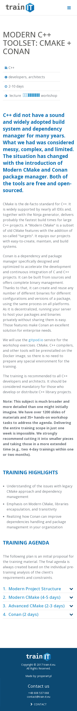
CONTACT (39, 704)
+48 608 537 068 (38, 693)
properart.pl (44, 676)
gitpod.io (35, 340)
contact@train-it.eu (38, 696)
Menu (70, 6)
